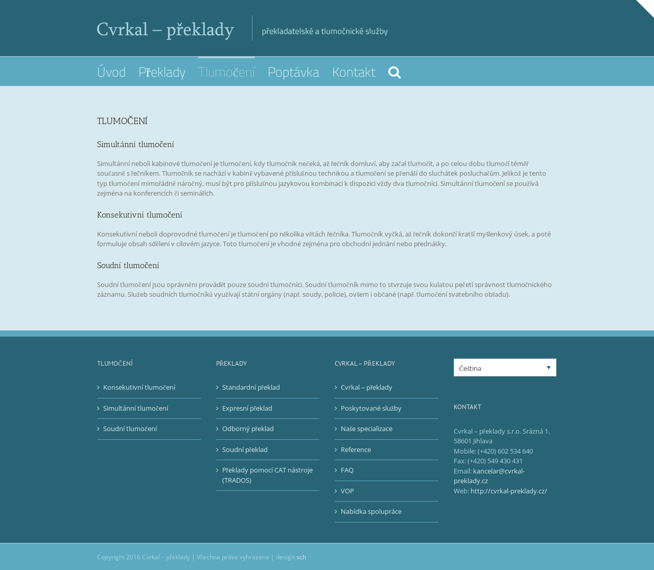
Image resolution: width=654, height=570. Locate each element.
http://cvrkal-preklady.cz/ (509, 490)
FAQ (347, 469)
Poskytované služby (371, 408)
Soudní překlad (245, 449)
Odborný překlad (248, 428)
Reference (356, 449)
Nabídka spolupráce (371, 511)
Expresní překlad (247, 408)
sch (301, 557)
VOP (347, 490)
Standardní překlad (251, 387)
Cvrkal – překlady (366, 387)
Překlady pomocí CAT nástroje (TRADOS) (267, 475)
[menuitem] (117, 71)
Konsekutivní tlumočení (139, 387)
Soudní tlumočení (130, 428)
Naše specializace (366, 428)
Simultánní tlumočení (135, 408)
